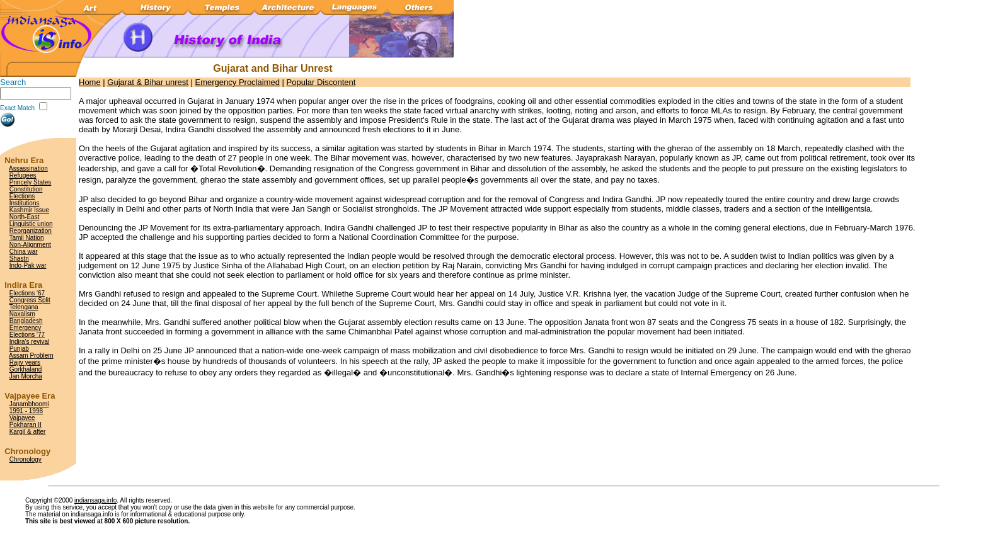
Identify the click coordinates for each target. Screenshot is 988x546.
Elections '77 (27, 334)
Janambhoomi (29, 404)
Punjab (19, 348)
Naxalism (22, 313)
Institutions (24, 203)
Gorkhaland (25, 369)
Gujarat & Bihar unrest (147, 82)
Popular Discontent (321, 82)
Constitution (26, 189)
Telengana (23, 307)
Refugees (23, 175)
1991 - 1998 (26, 410)
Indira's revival (29, 341)
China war (23, 251)
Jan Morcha (25, 376)
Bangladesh (26, 320)
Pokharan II (25, 424)
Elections (22, 196)
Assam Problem (31, 355)
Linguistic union (31, 223)
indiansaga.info (95, 500)
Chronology (25, 459)
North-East (24, 216)
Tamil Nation (26, 237)
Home (90, 82)
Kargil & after (27, 431)
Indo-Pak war (28, 265)
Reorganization (30, 230)
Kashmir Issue (29, 210)
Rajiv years (24, 362)
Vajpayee (22, 417)
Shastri (19, 258)
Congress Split (29, 300)
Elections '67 (27, 293)
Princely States (30, 182)
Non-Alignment (30, 244)
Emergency (25, 327)
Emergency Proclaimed (237, 82)
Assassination (28, 168)
